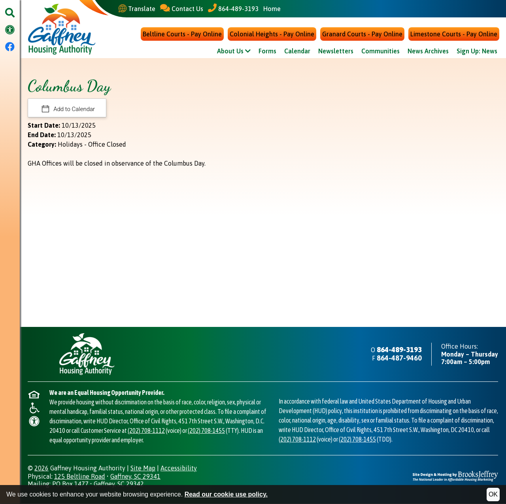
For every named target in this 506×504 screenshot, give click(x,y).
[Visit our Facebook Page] (10, 47)
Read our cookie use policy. (226, 494)
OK (493, 494)
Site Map (142, 468)
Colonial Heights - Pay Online (272, 34)
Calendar (297, 51)
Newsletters (335, 51)
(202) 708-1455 (206, 430)
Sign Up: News (477, 51)
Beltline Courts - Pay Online (182, 34)
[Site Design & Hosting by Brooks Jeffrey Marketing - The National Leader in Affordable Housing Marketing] (455, 475)
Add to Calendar (73, 109)
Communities (380, 51)
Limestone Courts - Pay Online (453, 34)
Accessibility (178, 468)
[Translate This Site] (137, 8)
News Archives (428, 51)
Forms (267, 51)
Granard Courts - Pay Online (362, 34)
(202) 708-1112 (146, 430)
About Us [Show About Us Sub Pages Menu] (234, 51)
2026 (41, 468)
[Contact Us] (181, 8)
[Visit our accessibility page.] (10, 30)
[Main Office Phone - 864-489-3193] (233, 8)
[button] (10, 13)
